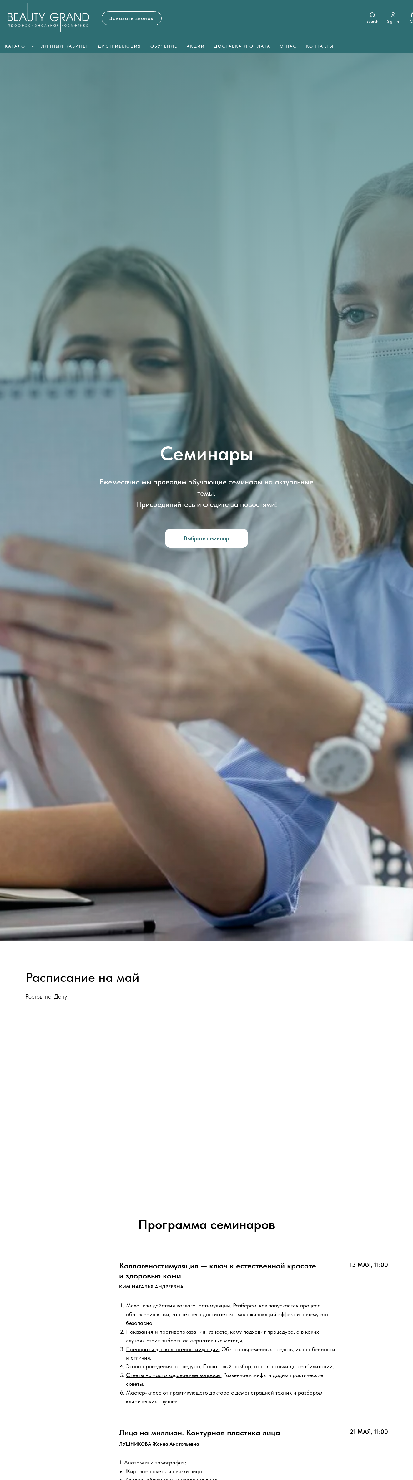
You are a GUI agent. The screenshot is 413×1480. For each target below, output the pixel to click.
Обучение (163, 46)
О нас (288, 46)
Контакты (320, 46)
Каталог (17, 46)
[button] (132, 18)
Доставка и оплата (242, 46)
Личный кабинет (64, 46)
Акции (196, 46)
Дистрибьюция (119, 46)
